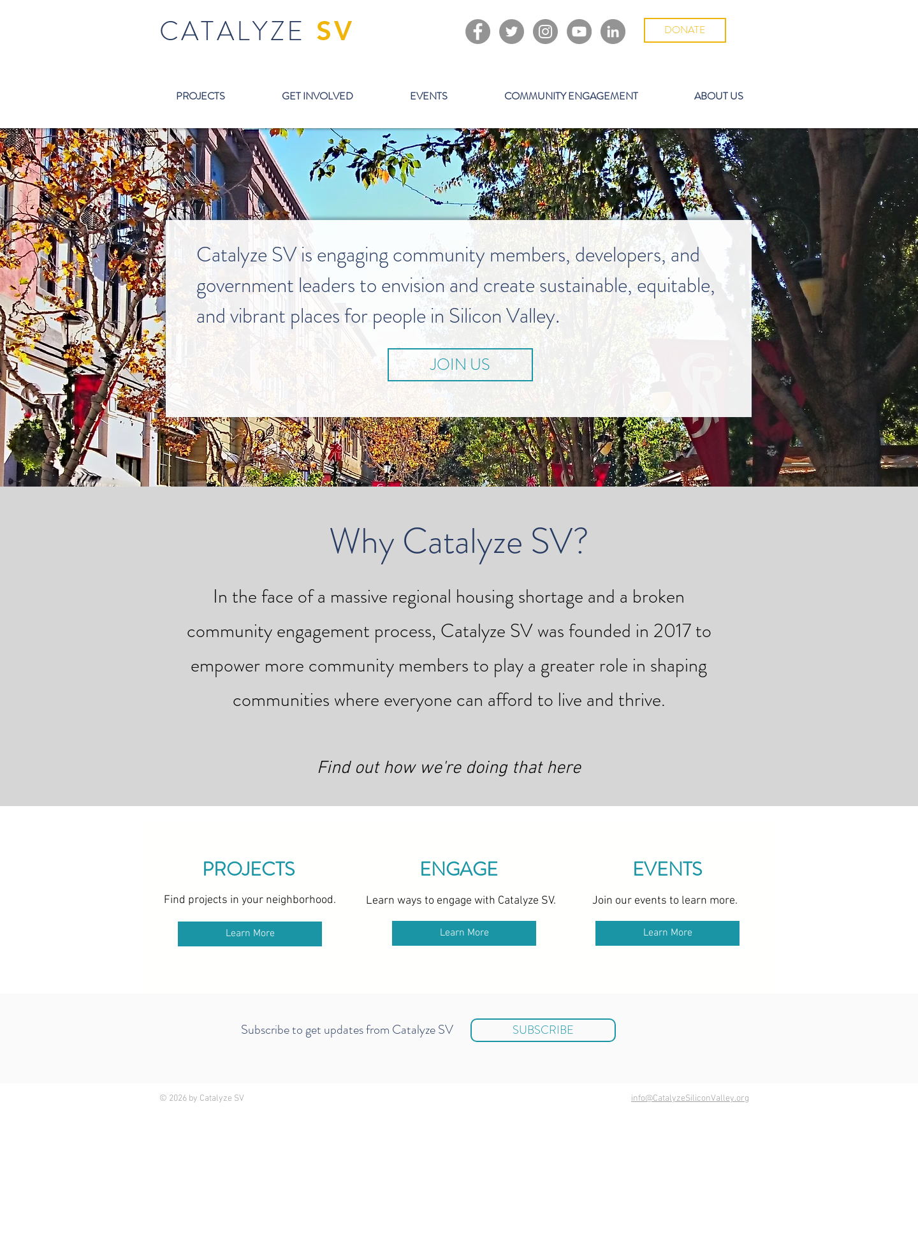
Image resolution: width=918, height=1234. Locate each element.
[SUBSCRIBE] (543, 1030)
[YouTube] (579, 31)
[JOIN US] (460, 364)
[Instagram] (545, 31)
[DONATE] (685, 30)
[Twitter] (511, 31)
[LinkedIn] (613, 31)
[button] (200, 96)
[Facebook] (477, 31)
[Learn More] (250, 934)
